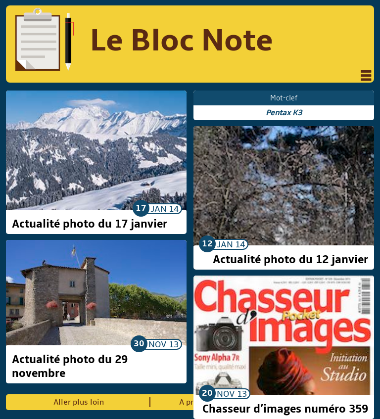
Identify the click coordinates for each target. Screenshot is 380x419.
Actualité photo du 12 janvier (290, 260)
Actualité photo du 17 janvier (89, 224)
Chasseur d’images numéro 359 (285, 409)
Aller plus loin (78, 402)
